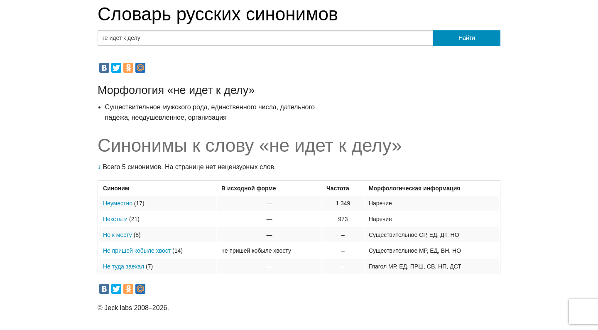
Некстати (115, 219)
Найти (466, 37)
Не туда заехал (123, 266)
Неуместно (117, 203)
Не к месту (117, 234)
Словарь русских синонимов (218, 14)
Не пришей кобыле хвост (137, 250)
